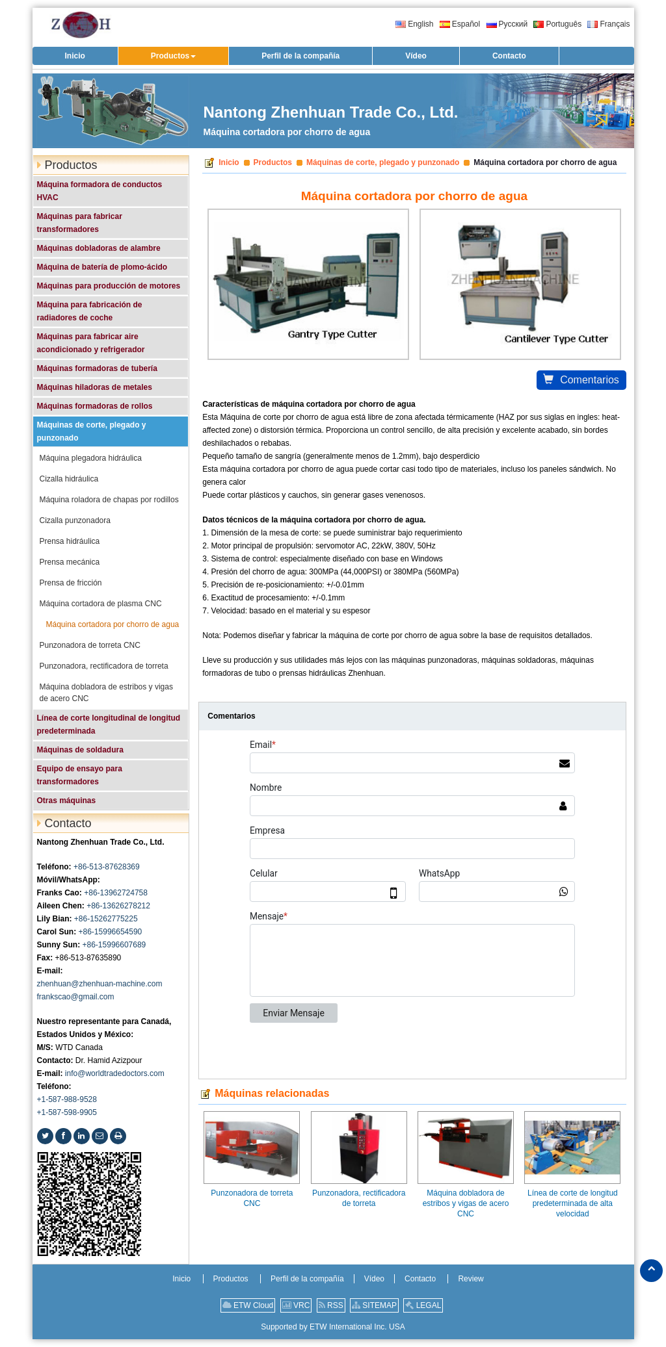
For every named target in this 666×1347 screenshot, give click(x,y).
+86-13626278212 (118, 905)
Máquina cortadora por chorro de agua (113, 624)
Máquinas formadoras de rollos (95, 406)
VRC (296, 1305)
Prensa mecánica (70, 562)
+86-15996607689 (114, 944)
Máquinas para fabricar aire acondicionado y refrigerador (91, 343)
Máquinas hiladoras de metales (94, 387)
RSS (331, 1305)
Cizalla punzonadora (75, 520)
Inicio (229, 162)
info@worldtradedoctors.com (115, 1073)
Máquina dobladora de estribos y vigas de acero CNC (466, 1203)
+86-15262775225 (106, 918)
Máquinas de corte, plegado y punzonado (382, 162)
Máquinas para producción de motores (109, 285)
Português (557, 24)
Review (470, 1278)
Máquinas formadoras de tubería (97, 368)
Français (608, 24)
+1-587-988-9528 (67, 1099)
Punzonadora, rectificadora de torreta (358, 1198)
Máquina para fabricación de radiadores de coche (89, 311)
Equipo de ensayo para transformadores (79, 775)
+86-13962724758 (116, 892)
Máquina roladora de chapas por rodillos (109, 499)
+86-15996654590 (110, 931)
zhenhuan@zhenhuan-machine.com (100, 983)
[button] (173, 56)
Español (460, 24)
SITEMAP (374, 1305)
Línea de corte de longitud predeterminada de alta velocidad (572, 1203)
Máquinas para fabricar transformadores (79, 223)
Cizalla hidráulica (69, 478)
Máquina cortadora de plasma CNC (101, 603)
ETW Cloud (248, 1305)
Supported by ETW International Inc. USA (333, 1326)
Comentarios (581, 379)
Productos (273, 162)
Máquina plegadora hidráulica (91, 458)
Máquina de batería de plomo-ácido (102, 267)
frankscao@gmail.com (75, 996)
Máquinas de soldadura (80, 749)
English (414, 24)
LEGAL (423, 1305)
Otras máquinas (66, 800)
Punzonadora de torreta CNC (252, 1198)
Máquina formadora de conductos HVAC (100, 191)
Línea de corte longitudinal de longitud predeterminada (109, 724)
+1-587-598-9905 (67, 1112)
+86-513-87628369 (106, 866)
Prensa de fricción (71, 582)
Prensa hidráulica (70, 541)
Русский (507, 24)
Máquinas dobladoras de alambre (99, 248)
